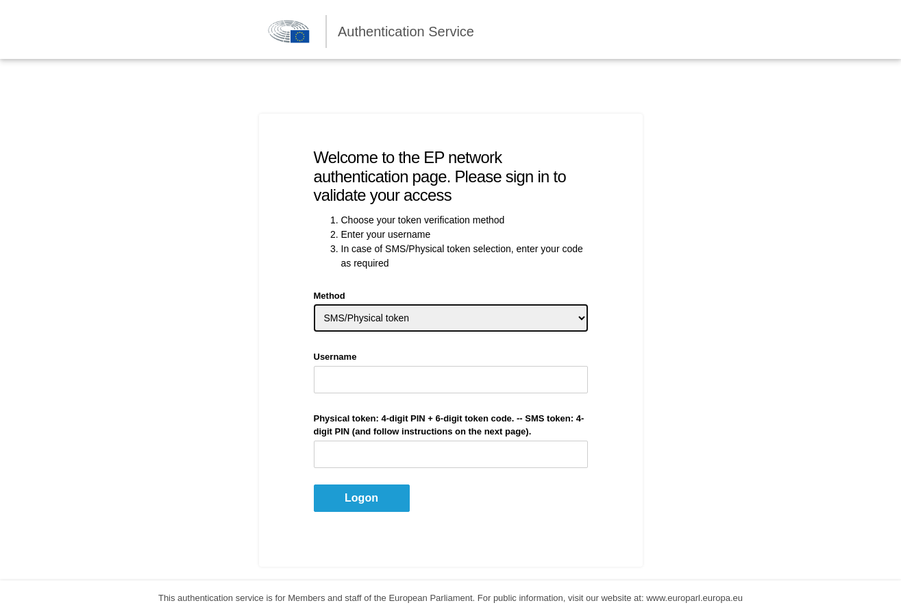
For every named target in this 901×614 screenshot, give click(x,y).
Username (335, 357)
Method (329, 296)
